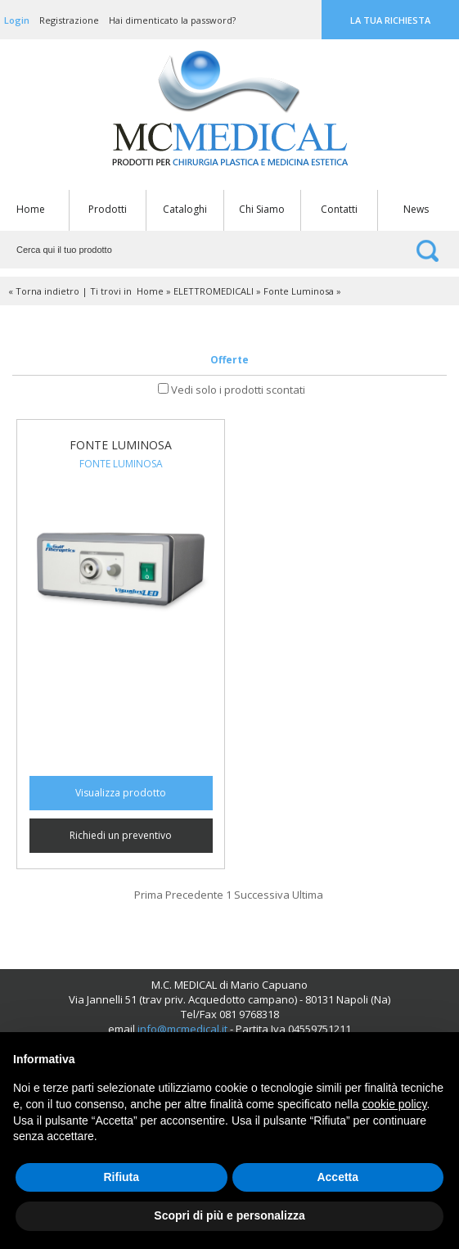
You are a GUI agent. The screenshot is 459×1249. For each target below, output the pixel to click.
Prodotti (107, 209)
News (416, 209)
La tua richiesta (390, 20)
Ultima (307, 894)
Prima (148, 894)
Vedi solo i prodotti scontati (238, 389)
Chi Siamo (262, 209)
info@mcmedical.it (182, 1028)
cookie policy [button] (394, 1104)
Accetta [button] (337, 1177)
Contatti (339, 209)
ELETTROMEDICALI (213, 291)
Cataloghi (185, 209)
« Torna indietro (43, 291)
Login (16, 20)
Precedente (194, 894)
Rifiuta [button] (121, 1177)
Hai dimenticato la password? (172, 20)
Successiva (262, 894)
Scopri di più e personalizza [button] (229, 1215)
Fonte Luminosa (298, 291)
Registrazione (69, 20)
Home (30, 209)
